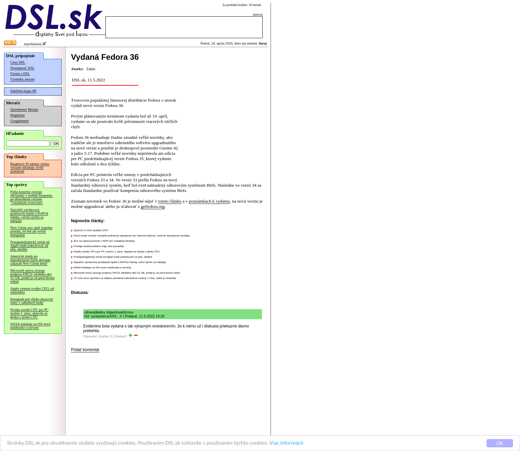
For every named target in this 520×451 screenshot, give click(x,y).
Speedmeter (18, 109)
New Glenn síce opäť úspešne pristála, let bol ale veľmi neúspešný (31, 231)
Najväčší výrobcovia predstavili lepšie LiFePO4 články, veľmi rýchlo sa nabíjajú (29, 215)
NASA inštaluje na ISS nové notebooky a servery (30, 325)
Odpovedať (90, 336)
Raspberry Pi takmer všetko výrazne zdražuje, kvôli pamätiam (29, 167)
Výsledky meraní (22, 79)
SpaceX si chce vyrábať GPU (91, 230)
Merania (33, 109)
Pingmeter (17, 115)
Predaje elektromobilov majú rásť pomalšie (99, 246)
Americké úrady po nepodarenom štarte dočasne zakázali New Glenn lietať (30, 259)
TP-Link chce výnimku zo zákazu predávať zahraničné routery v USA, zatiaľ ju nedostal (125, 278)
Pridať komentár (85, 349)
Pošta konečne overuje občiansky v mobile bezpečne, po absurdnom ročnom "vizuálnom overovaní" (31, 197)
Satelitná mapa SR (23, 91)
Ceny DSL (17, 62)
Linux (91, 69)
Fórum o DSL (20, 73)
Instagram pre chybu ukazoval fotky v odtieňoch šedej (31, 301)
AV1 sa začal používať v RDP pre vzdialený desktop (104, 240)
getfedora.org (152, 206)
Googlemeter (19, 121)
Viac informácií (286, 444)
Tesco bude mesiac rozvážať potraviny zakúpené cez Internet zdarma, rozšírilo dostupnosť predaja (132, 235)
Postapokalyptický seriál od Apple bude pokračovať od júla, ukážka (29, 245)
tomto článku (169, 201)
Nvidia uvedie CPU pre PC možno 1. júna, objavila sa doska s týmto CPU (29, 313)
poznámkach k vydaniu (209, 201)
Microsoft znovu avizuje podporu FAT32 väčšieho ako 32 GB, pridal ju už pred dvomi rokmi (32, 276)
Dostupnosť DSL (22, 68)
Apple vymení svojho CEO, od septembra (32, 290)
